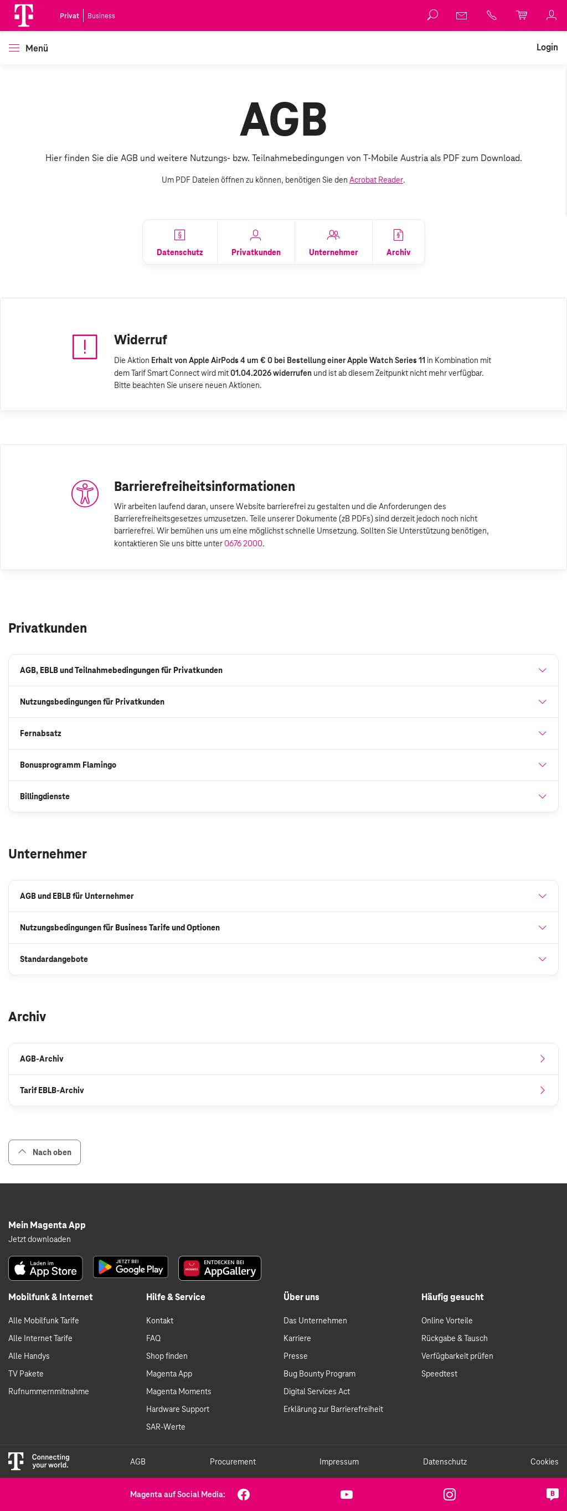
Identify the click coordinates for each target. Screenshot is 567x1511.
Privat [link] (69, 16)
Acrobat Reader (376, 180)
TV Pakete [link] (26, 1374)
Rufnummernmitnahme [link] (48, 1391)
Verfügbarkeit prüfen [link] (457, 1356)
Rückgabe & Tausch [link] (454, 1338)
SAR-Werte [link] (165, 1427)
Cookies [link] (544, 1462)
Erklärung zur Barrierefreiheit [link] (333, 1409)
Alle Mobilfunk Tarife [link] (43, 1321)
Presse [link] (296, 1356)
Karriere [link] (297, 1338)
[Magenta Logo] (23, 15)
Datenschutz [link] (445, 1462)
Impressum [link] (339, 1462)
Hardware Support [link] (177, 1409)
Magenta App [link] (169, 1374)
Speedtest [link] (439, 1374)
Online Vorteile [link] (447, 1321)
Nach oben (44, 1152)
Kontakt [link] (159, 1321)
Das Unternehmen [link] (315, 1321)
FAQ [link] (153, 1338)
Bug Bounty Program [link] (319, 1374)
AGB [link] (138, 1462)
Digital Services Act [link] (317, 1391)
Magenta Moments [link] (179, 1391)
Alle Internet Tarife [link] (40, 1338)
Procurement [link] (233, 1462)
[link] (462, 15)
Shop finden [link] (167, 1356)
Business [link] (101, 16)
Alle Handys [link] (29, 1356)
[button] (23, 15)
